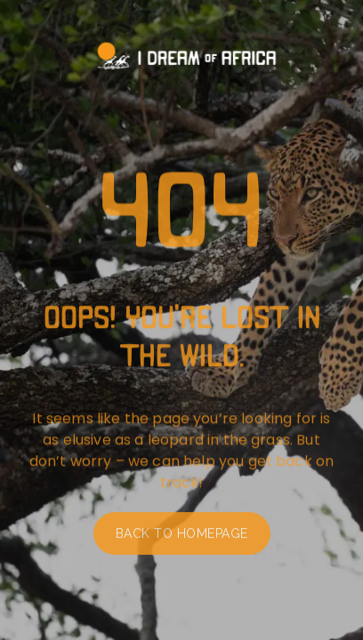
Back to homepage (182, 537)
